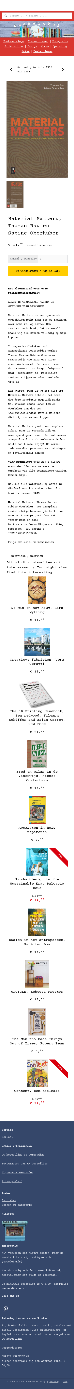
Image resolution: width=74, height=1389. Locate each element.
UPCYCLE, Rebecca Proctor (37, 992)
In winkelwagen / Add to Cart (38, 271)
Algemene (9, 1172)
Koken (26, 51)
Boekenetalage (13, 41)
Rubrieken (9, 1200)
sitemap (54, 1381)
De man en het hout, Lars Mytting (37, 610)
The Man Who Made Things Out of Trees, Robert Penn (37, 1041)
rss (65, 1381)
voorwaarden (24, 1172)
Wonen (45, 46)
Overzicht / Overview (27, 556)
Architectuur (14, 46)
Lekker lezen (43, 51)
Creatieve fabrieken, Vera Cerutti (37, 662)
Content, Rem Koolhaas (37, 1091)
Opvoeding (60, 46)
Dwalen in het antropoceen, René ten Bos (37, 942)
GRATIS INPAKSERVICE (17, 1146)
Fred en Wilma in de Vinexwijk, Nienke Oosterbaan (37, 776)
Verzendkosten (12, 1348)
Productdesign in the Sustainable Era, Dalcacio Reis (37, 883)
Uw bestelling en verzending (23, 1155)
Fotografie (60, 41)
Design (32, 46)
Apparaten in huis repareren (37, 830)
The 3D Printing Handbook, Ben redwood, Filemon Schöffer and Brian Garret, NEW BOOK (37, 717)
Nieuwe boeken (38, 41)
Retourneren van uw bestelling (25, 1163)
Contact (7, 1137)
